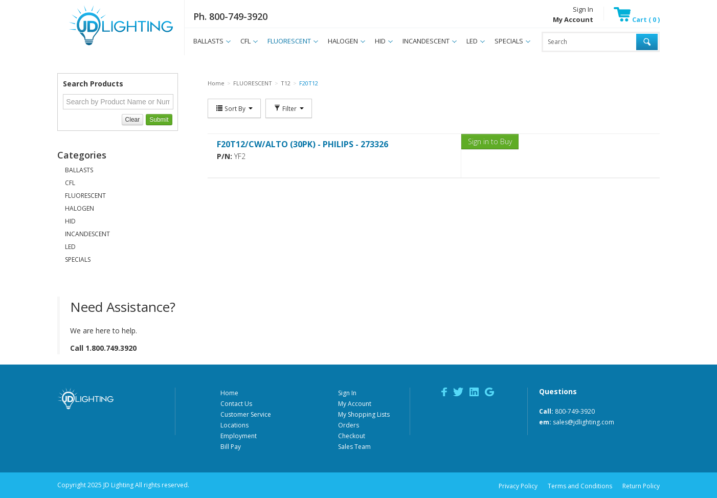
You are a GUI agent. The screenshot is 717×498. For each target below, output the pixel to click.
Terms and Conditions (580, 486)
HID (380, 41)
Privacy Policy (518, 486)
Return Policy (641, 486)
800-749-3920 (575, 411)
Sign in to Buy (490, 141)
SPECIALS (509, 41)
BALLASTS (208, 41)
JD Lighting (108, 45)
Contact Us (236, 403)
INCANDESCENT (426, 41)
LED (472, 41)
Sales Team (354, 446)
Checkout (351, 436)
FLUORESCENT (289, 41)
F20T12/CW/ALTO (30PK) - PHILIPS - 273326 (302, 144)
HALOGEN (343, 41)
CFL (245, 41)
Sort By (234, 108)
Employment (238, 436)
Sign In (583, 9)
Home (229, 393)
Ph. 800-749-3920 (230, 16)
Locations (234, 425)
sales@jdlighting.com (583, 422)
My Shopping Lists (364, 414)
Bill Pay (230, 446)
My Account (354, 403)
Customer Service (245, 414)
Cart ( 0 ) (637, 19)
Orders (348, 425)
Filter (289, 108)
